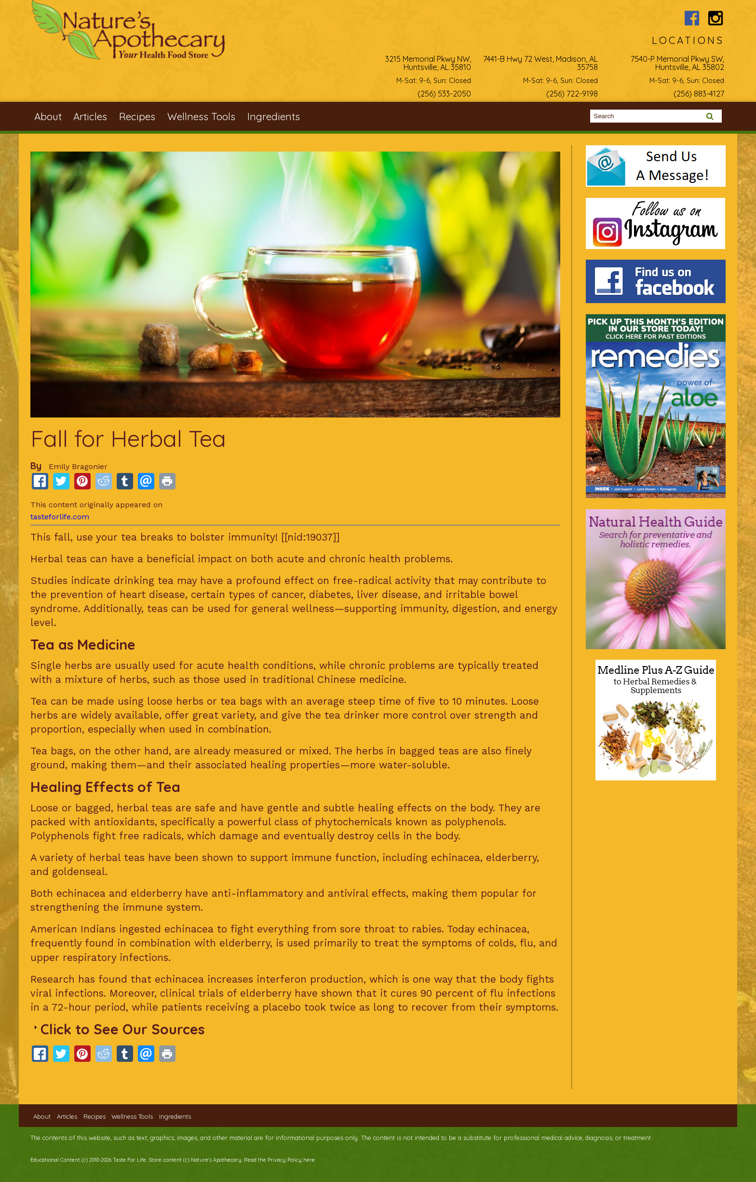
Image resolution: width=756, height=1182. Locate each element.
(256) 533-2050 (444, 93)
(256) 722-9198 (572, 93)
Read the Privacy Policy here (279, 1159)
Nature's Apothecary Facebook (691, 18)
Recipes (137, 116)
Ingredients (273, 116)
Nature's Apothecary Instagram (715, 18)
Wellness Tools (201, 116)
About (48, 116)
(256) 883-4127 (699, 93)
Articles (90, 116)
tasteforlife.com (59, 516)
